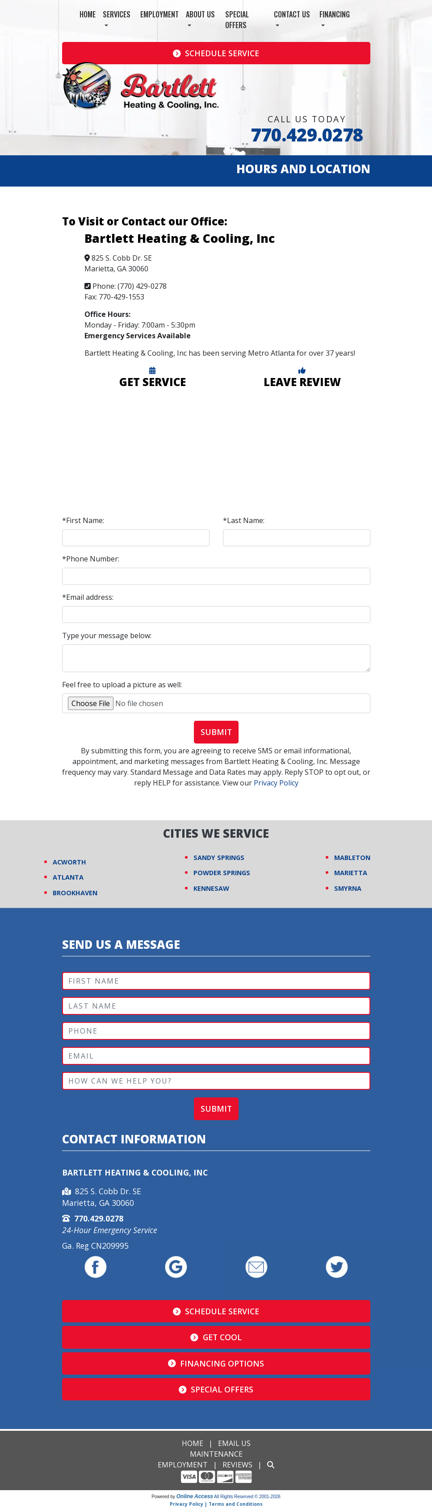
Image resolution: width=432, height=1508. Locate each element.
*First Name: (83, 520)
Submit (216, 732)
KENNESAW (211, 888)
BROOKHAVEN (75, 893)
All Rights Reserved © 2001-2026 (247, 1496)
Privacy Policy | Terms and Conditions (216, 1504)
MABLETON (352, 857)
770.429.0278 (307, 134)
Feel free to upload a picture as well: (122, 685)
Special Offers (237, 19)
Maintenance (216, 1454)
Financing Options (216, 1363)
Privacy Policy (276, 783)
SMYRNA (347, 888)
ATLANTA (68, 877)
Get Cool (216, 1337)
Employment (159, 14)
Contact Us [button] (292, 14)
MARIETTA (350, 872)
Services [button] (116, 14)
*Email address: (87, 597)
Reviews (237, 1465)
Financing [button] (334, 14)
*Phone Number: (90, 559)
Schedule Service (216, 53)
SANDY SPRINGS (218, 857)
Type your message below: (106, 635)
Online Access (194, 1496)
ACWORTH (69, 862)
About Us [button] (200, 14)
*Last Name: (243, 520)
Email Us (234, 1443)
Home (88, 14)
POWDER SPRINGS (221, 872)
